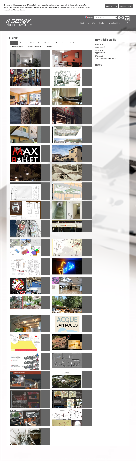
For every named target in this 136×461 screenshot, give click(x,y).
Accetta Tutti (111, 6)
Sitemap (99, 458)
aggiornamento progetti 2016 (105, 58)
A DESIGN (18, 21)
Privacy (106, 458)
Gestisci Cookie (126, 6)
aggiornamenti (100, 47)
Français (90, 17)
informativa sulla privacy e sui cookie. (44, 7)
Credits (112, 458)
